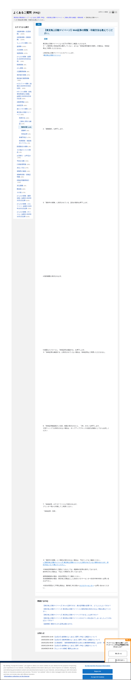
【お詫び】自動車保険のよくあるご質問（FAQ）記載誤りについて (77, 640)
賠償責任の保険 (24, 146)
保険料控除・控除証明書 (24, 176)
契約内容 (80, 17)
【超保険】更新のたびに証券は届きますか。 (58, 624)
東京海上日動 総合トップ (21, 17)
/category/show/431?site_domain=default (15, 71)
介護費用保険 (23, 71)
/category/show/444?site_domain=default (17, 137)
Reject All (97, 671)
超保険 (21, 46)
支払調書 (21, 185)
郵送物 (21, 189)
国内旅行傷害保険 (23, 79)
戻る (39, 24)
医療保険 (21, 65)
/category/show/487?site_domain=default (15, 212)
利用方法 (24, 118)
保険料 (25, 130)
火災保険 (22, 50)
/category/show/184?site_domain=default (15, 31)
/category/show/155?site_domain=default (15, 65)
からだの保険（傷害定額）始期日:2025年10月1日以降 (24, 198)
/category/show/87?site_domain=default (15, 53)
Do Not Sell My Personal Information (97, 666)
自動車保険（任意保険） (24, 33)
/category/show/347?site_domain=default (15, 174)
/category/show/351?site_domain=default (15, 180)
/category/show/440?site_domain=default (17, 118)
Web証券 (26, 134)
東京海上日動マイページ (54, 17)
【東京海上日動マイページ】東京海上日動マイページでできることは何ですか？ (70, 615)
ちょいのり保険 (24, 43)
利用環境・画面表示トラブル (25, 142)
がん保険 (21, 68)
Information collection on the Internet (16, 676)
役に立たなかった (120, 660)
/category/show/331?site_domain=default (15, 109)
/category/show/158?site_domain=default (15, 68)
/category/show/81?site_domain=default (15, 75)
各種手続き (25, 137)
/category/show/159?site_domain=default (15, 105)
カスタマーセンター (87, 585)
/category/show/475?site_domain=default (15, 204)
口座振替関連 (23, 164)
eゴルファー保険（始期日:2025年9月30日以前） (24, 86)
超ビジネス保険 (24, 109)
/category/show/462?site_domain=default (15, 196)
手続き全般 (23, 161)
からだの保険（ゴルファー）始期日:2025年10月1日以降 (24, 206)
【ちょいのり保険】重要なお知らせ (66, 648)
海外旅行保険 (23, 75)
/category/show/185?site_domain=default (15, 37)
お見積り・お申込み (24, 156)
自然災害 (22, 105)
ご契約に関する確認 (70, 17)
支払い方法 (23, 168)
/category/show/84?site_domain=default (15, 57)
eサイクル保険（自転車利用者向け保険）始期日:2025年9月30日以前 (24, 95)
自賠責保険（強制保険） (24, 38)
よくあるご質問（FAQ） (38, 17)
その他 (21, 192)
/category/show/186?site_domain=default (15, 43)
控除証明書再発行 (23, 181)
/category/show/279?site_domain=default (15, 83)
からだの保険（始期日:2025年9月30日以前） (24, 59)
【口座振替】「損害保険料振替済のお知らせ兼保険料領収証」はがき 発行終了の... (83, 643)
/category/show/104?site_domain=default (15, 46)
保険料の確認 (23, 171)
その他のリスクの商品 (24, 151)
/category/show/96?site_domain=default (15, 50)
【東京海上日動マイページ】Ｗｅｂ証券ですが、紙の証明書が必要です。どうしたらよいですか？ (77, 605)
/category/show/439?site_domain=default (15, 112)
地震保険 (22, 53)
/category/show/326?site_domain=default (15, 102)
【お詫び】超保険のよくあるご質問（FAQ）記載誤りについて (75, 637)
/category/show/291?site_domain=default (15, 92)
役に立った (118, 653)
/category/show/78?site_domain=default (15, 78)
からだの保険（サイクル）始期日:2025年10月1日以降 (24, 214)
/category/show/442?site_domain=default (17, 121)
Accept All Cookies (97, 677)
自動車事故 (23, 102)
